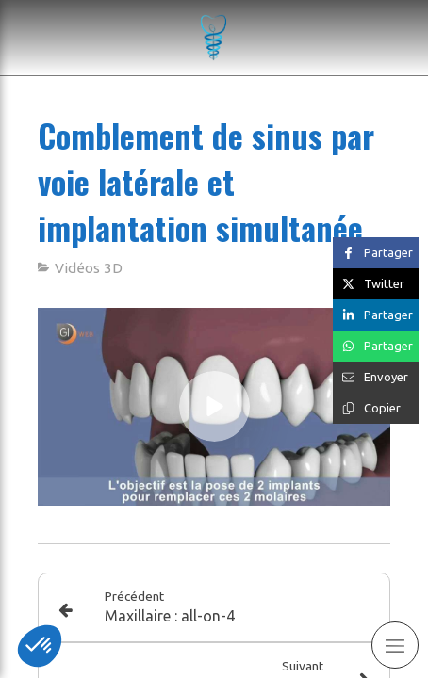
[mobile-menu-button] (395, 645)
